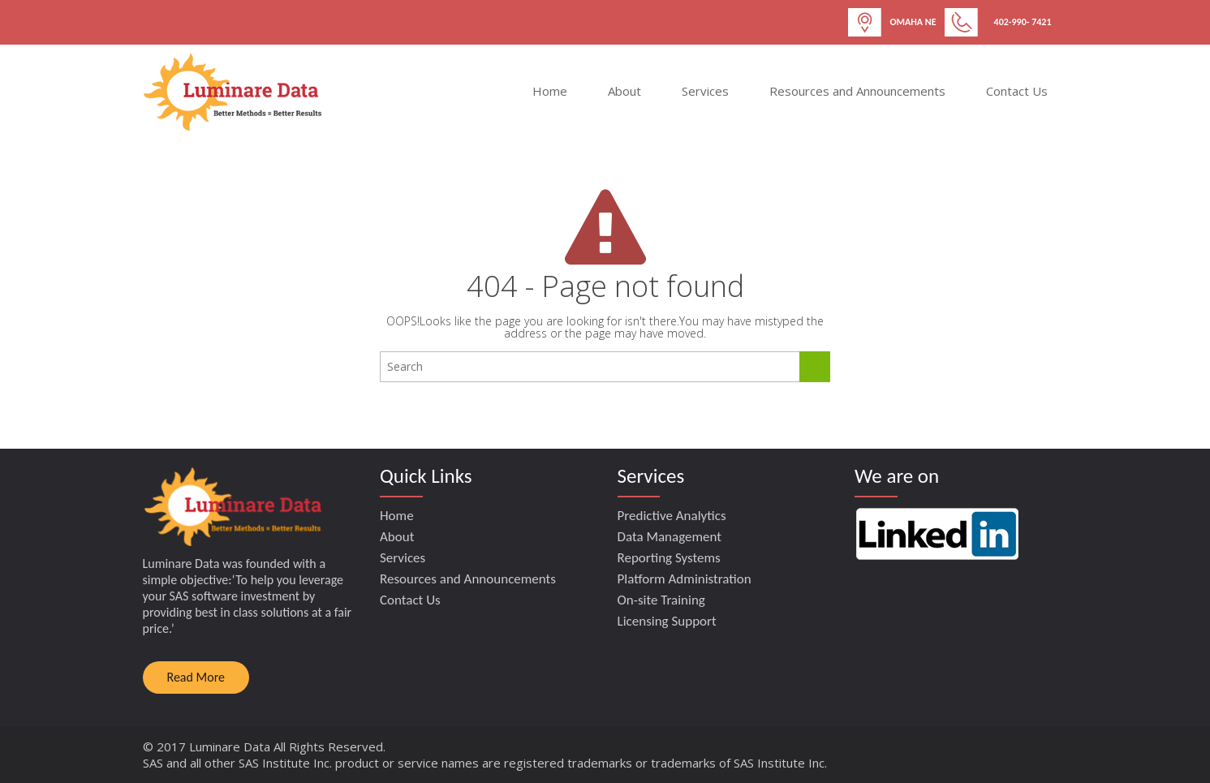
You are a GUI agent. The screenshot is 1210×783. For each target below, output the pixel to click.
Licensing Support (667, 621)
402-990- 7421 (1023, 22)
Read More (196, 677)
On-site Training (661, 600)
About (624, 91)
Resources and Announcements (857, 91)
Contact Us (1017, 91)
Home (549, 91)
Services (705, 91)
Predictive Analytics (672, 515)
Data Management (670, 536)
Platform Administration (684, 578)
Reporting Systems (669, 557)
